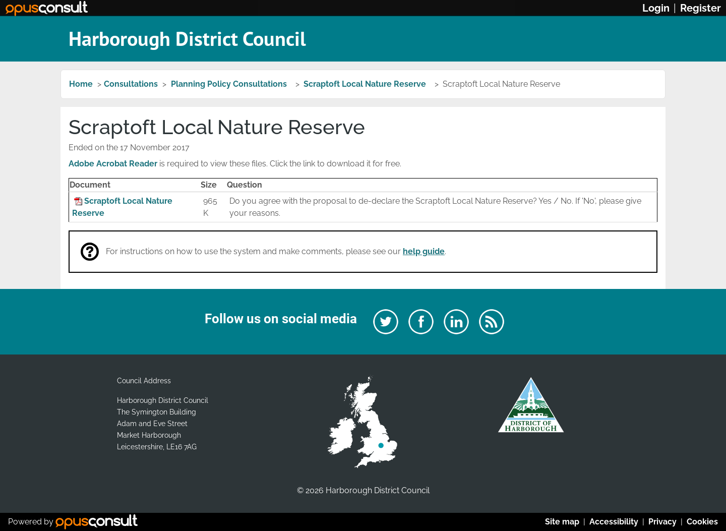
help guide (424, 251)
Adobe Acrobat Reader (113, 163)
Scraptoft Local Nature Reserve (366, 84)
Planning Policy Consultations (230, 84)
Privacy (662, 521)
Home (81, 84)
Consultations (131, 84)
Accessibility (613, 521)
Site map (562, 521)
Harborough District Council (187, 38)
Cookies (702, 521)
